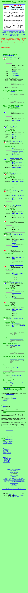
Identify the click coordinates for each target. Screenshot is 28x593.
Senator (11, 57)
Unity (3, 404)
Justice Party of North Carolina (7, 442)
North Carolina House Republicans (8, 439)
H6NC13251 (15, 315)
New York (11, 33)
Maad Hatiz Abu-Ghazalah (15, 216)
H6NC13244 (15, 313)
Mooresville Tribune (5, 451)
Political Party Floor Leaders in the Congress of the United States (14, 488)
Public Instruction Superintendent (14, 382)
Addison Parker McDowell (19, 190)
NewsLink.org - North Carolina (7, 453)
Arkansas (17, 31)
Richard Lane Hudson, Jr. (19, 234)
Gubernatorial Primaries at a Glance (9, 478)
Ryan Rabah (14, 295)
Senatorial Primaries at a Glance (19, 478)
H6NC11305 (15, 279)
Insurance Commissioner (13, 367)
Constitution (4, 399)
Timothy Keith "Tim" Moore (19, 318)
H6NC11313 (15, 277)
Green (3, 400)
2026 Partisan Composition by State (14, 483)
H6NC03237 (15, 155)
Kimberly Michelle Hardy (15, 210)
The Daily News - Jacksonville (7, 456)
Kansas (9, 32)
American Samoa (11, 31)
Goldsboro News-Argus (6, 449)
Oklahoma (6, 34)
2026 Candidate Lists (4, 48)
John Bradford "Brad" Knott (20, 301)
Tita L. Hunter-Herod (15, 246)
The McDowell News (6, 457)
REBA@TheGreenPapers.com (14, 494)
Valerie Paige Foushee (19, 158)
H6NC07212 (15, 78)
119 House (17, 106)
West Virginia (10, 35)
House (17, 475)
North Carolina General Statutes (7, 437)
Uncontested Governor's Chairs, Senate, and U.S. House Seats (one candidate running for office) (14, 480)
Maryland (20, 32)
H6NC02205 (15, 138)
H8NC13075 (15, 123)
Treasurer (11, 345)
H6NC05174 (15, 184)
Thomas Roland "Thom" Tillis (17, 57)
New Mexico (7, 33)
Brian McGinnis (14, 71)
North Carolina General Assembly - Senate (9, 436)
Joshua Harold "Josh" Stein (16, 93)
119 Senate (5, 55)
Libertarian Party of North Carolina (7, 443)
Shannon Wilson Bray (15, 73)
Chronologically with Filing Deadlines (16, 469)
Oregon (8, 34)
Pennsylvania (11, 34)
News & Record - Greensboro (7, 452)
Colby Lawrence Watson (15, 226)
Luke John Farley (18, 375)
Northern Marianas (22, 33)
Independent (4, 406)
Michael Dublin (14, 136)
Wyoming (17, 35)
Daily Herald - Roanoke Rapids (7, 448)
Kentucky (12, 32)
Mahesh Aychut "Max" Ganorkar (16, 167)
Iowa (7, 32)
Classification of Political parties (10, 394)
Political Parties (6, 388)
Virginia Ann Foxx (18, 173)
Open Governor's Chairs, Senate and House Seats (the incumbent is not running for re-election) (14, 479)
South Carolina (23, 34)
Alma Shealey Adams (19, 282)
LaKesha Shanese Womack (16, 323)
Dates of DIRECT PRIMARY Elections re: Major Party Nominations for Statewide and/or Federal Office (14, 489)
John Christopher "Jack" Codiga (16, 293)
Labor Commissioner (13, 375)
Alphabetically (9, 468)
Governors (11, 475)
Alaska (7, 31)
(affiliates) (7, 399)
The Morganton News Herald (7, 458)
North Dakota (18, 33)
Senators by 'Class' (14, 476)
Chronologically (9, 469)
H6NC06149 (15, 202)
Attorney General (12, 339)
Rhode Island (18, 34)
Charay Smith (14, 297)
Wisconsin (14, 35)
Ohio (3, 34)
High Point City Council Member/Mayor (17, 195)
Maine (17, 32)
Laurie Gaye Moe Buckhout (16, 120)
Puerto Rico (15, 34)
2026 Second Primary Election (16, 46)
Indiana (5, 32)
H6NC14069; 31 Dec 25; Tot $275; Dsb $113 (19, 324)
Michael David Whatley (15, 68)
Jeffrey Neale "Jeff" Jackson (19, 339)
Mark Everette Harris (22, 228)
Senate (14, 475)
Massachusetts (23, 32)
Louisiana (15, 32)
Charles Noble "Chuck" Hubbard (16, 178)
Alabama (5, 31)
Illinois (3, 32)
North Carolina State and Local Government (14, 36)
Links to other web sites (9, 430)
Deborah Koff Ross (18, 126)
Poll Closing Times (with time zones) (14, 470)
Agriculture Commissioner (13, 359)
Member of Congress (13, 126)
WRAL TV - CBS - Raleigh (6, 462)
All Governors (13, 91)
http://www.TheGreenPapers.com (15, 496)
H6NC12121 (15, 296)
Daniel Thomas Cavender (15, 154)
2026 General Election (8, 46)
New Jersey (4, 33)
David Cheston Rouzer (19, 205)
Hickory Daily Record (6, 450)
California (20, 31)
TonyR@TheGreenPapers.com (19, 495)
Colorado (23, 31)
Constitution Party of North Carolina (8, 441)
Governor (11, 93)
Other (3, 407)
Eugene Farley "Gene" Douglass (16, 134)
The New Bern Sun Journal (6, 459)
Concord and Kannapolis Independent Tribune (9, 447)
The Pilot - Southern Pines (6, 460)
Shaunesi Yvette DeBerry (15, 75)
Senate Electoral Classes (10, 55)
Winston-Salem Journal (6, 461)
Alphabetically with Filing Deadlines (16, 468)
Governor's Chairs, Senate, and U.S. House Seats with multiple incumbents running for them (14, 481)
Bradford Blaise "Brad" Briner (17, 345)
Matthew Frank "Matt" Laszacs (16, 137)
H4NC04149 (15, 170)
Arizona (14, 31)
